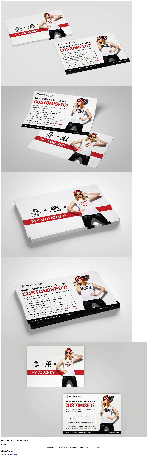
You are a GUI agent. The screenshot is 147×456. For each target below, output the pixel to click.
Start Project (13, 454)
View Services (5, 454)
